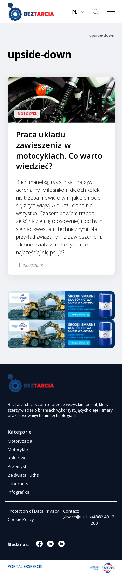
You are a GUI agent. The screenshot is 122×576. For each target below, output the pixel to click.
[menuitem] (79, 11)
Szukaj (96, 12)
